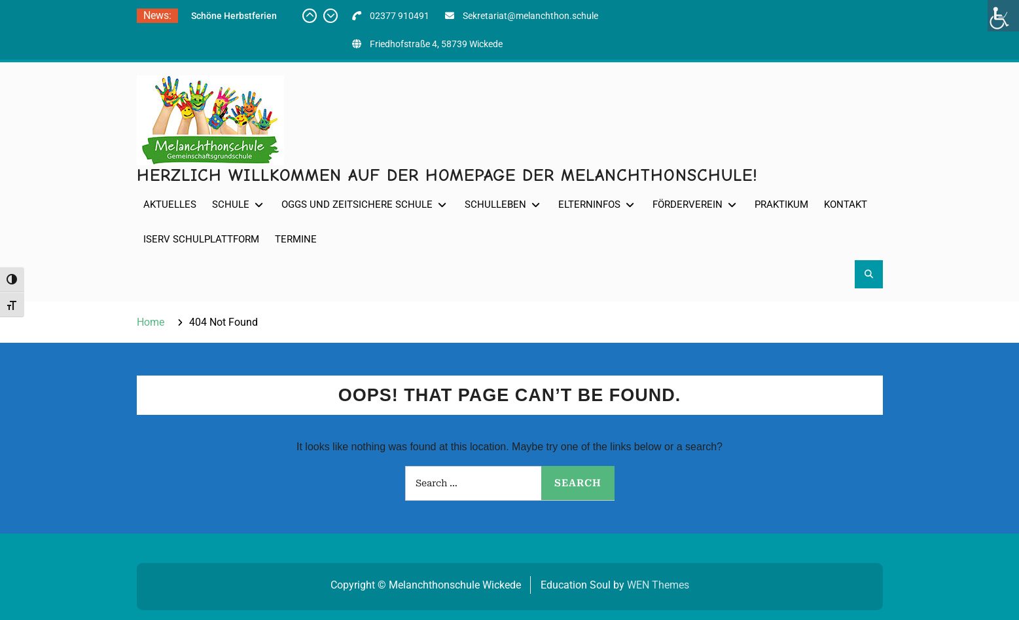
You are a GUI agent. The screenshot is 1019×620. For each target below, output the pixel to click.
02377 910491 (399, 15)
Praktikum (781, 204)
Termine (296, 239)
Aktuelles (169, 204)
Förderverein (688, 204)
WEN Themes (658, 585)
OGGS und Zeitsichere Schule (357, 204)
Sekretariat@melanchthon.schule (530, 15)
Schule (230, 204)
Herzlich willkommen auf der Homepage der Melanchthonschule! (447, 175)
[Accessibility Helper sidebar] (1003, 15)
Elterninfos (589, 204)
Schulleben (495, 204)
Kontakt (845, 204)
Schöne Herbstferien (234, 15)
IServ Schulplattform (201, 239)
